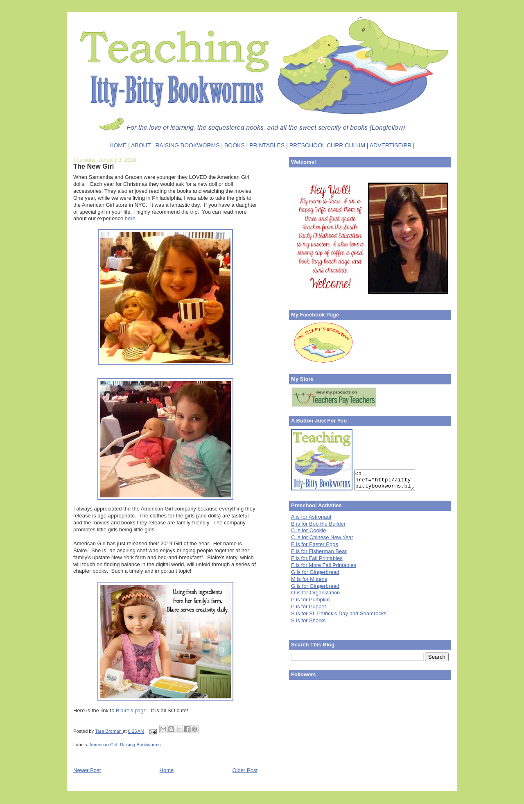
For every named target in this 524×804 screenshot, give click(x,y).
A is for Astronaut (311, 517)
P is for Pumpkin (310, 599)
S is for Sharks (308, 620)
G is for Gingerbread (315, 572)
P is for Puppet (308, 606)
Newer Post (87, 770)
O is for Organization (315, 592)
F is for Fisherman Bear (319, 551)
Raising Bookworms (140, 744)
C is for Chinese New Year (322, 537)
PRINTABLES (267, 145)
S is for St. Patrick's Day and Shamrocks (338, 613)
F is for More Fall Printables (323, 565)
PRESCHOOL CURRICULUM (327, 145)
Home (167, 770)
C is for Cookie (308, 530)
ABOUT (141, 145)
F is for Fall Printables (317, 558)
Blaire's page (131, 710)
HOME (117, 145)
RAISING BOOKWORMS (187, 145)
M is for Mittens (309, 579)
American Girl (103, 744)
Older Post (245, 770)
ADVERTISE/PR (390, 145)
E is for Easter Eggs (314, 544)
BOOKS (234, 145)
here (130, 218)
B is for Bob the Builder (318, 524)
